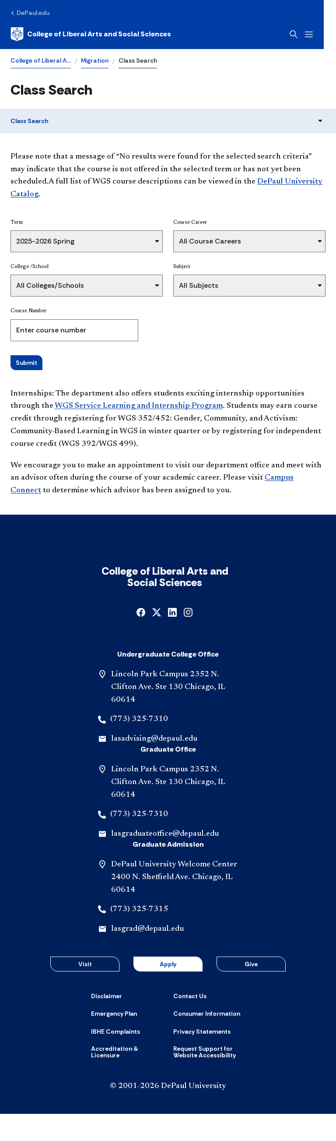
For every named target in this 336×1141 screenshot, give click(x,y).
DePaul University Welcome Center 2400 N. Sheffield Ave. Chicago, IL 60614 (174, 904)
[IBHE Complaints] (115, 1058)
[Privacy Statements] (202, 1058)
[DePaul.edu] (29, 13)
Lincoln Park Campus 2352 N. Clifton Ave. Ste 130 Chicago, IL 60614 (168, 714)
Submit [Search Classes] (26, 363)
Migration (94, 60)
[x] (156, 638)
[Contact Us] (189, 1023)
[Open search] (306, 34)
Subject (181, 266)
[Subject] (249, 286)
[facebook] (140, 638)
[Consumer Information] (206, 1040)
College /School (29, 266)
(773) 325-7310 (139, 746)
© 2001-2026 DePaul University (168, 1113)
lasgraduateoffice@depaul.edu (165, 861)
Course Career (190, 222)
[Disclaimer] (106, 1023)
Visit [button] (85, 991)
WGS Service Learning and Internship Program (139, 406)
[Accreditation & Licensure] (127, 1079)
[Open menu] (321, 34)
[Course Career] (249, 241)
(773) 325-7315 (139, 936)
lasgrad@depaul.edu (147, 956)
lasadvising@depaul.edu (154, 766)
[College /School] (86, 286)
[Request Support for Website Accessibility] (209, 1079)
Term (16, 222)
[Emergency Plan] (114, 1040)
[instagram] (188, 638)
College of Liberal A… (40, 60)
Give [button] (251, 991)
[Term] (86, 241)
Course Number (28, 311)
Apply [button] (168, 991)
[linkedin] (172, 638)
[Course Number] (74, 330)
